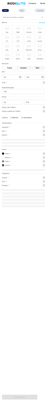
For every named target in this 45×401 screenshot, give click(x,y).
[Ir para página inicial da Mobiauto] (16, 3)
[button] (5, 10)
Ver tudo (42, 23)
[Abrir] (42, 17)
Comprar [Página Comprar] (32, 3)
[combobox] (20, 18)
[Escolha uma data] (20, 77)
